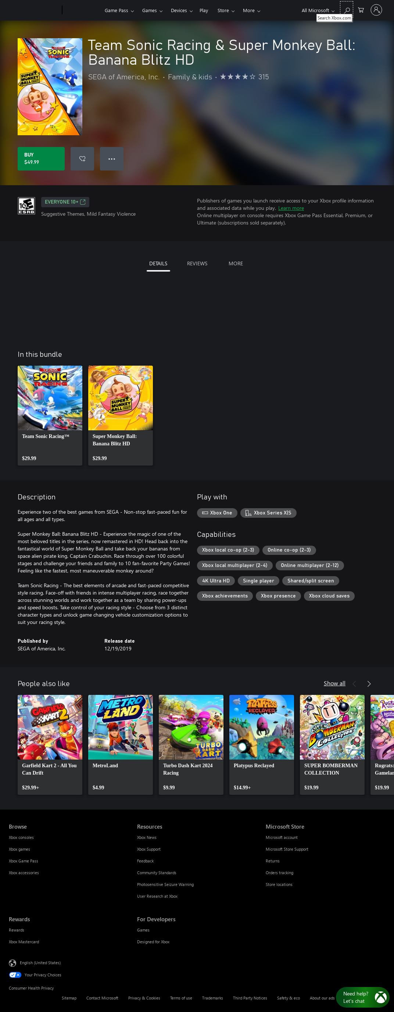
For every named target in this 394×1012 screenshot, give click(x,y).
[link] (50, 416)
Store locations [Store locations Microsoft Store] (279, 884)
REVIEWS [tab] (197, 263)
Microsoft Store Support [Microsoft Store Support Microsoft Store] (287, 849)
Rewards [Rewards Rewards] (16, 929)
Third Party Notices (250, 997)
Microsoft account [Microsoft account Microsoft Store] (282, 837)
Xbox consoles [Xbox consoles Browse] (21, 837)
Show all (334, 683)
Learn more (291, 207)
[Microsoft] (34, 10)
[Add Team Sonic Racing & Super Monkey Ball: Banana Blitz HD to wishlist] (82, 159)
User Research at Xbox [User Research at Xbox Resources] (157, 896)
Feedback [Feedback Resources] (145, 860)
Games (149, 10)
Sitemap (69, 997)
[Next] (369, 684)
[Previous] (354, 684)
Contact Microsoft (102, 997)
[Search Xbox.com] (346, 9)
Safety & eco (288, 997)
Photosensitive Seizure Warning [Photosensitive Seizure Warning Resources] (165, 884)
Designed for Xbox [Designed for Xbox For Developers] (153, 941)
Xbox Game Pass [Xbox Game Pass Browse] (23, 860)
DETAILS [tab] (158, 263)
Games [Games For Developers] (143, 929)
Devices (179, 10)
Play (204, 10)
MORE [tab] (236, 263)
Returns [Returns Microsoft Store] (273, 860)
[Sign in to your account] (376, 10)
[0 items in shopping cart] (361, 9)
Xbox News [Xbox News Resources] (147, 837)
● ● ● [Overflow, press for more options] (111, 159)
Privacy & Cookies (144, 997)
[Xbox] (82, 10)
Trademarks (212, 997)
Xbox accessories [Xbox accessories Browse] (24, 872)
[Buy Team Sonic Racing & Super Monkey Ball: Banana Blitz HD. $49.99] (41, 159)
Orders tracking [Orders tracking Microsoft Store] (279, 872)
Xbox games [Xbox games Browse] (19, 849)
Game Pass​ (116, 10)
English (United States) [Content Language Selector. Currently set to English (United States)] (40, 962)
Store (223, 10)
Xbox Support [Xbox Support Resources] (149, 849)
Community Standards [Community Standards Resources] (156, 872)
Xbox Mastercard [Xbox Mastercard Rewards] (24, 941)
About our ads (322, 997)
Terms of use (181, 997)
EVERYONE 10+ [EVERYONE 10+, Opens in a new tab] (65, 202)
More (249, 10)
